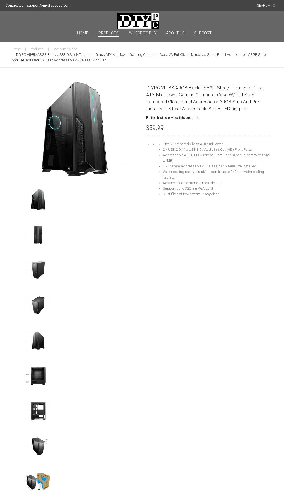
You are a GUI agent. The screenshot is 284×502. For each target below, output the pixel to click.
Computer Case (64, 49)
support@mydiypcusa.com (48, 5)
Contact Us (14, 5)
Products (36, 49)
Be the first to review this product (172, 118)
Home (16, 49)
